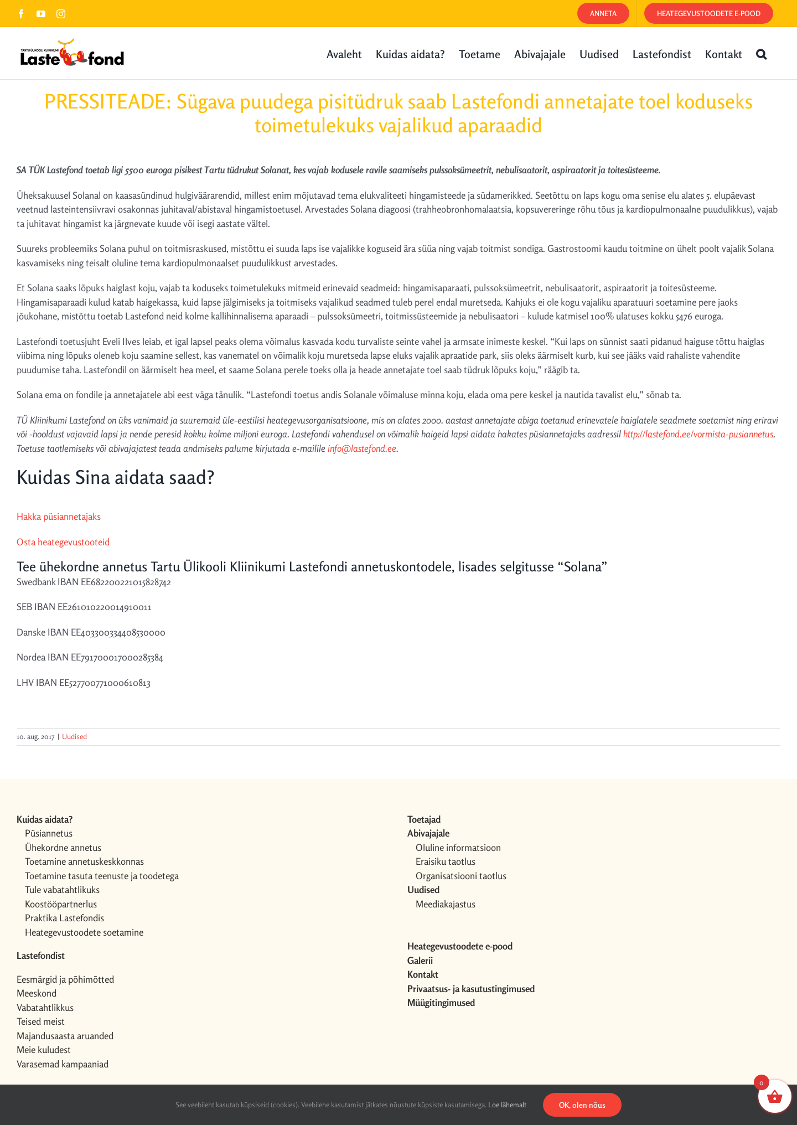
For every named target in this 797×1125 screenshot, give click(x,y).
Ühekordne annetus (63, 847)
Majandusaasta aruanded (65, 1035)
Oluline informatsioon (458, 847)
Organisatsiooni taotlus (461, 875)
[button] (761, 53)
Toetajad (424, 819)
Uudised (74, 736)
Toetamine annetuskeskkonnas (84, 861)
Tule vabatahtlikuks (62, 889)
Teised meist (41, 1021)
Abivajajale (428, 833)
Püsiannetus (49, 833)
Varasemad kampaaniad (62, 1064)
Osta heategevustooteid (63, 542)
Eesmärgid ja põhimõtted (65, 979)
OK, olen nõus (582, 1104)
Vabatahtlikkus (45, 1007)
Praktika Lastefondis (64, 917)
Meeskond (36, 993)
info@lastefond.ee (362, 448)
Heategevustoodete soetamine (84, 932)
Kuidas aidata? (45, 819)
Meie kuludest (44, 1049)
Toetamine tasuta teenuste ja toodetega (102, 875)
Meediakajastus (445, 904)
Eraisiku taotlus (445, 861)
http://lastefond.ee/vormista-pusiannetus (698, 434)
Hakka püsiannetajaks (59, 516)
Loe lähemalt (507, 1104)
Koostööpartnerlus (61, 904)
